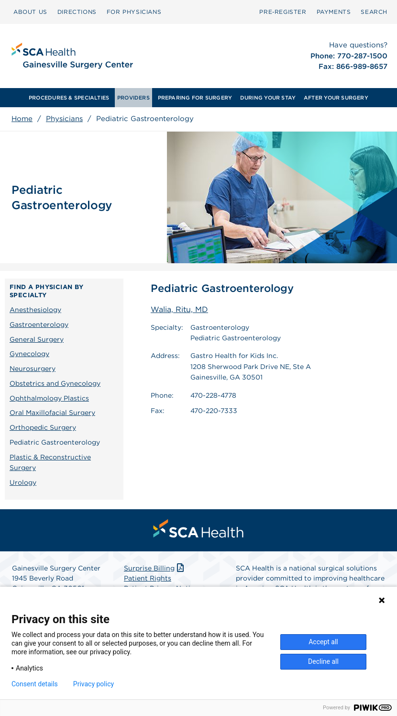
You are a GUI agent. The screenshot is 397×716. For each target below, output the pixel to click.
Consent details (34, 684)
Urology (23, 482)
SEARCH (374, 11)
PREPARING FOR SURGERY (195, 97)
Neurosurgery (32, 368)
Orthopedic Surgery (43, 427)
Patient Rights (147, 578)
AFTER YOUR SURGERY (336, 97)
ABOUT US (30, 11)
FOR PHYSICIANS (134, 11)
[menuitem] (30, 12)
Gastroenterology (39, 324)
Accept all (323, 642)
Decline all (323, 661)
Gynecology (29, 354)
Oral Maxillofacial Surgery (52, 412)
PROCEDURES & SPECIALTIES (69, 97)
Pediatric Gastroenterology (55, 442)
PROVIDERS (133, 97)
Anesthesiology (35, 309)
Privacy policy (93, 684)
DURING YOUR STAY (268, 97)
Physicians (64, 118)
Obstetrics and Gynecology (55, 383)
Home (22, 118)
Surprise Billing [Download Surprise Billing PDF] (155, 568)
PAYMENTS (334, 11)
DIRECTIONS (77, 11)
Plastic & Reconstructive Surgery (50, 462)
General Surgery (37, 339)
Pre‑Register (282, 11)
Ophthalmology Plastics (49, 398)
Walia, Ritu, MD (179, 309)
